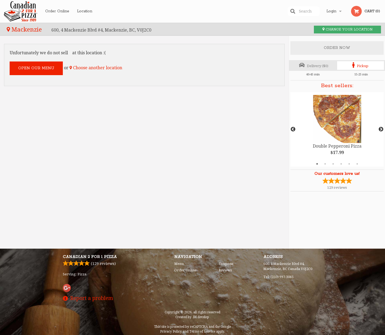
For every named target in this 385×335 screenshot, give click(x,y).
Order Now (337, 47)
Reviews (225, 270)
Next (381, 129)
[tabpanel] (337, 129)
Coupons (226, 264)
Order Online (57, 11)
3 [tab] (333, 164)
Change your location (347, 30)
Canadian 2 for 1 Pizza (90, 257)
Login (331, 11)
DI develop (201, 317)
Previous (293, 129)
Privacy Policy (171, 331)
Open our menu (36, 68)
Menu (179, 264)
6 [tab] (357, 164)
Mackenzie (25, 29)
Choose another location (96, 67)
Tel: (278, 277)
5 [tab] (349, 164)
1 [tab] (317, 164)
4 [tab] (341, 164)
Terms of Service (202, 331)
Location (84, 11)
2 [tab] (325, 164)
